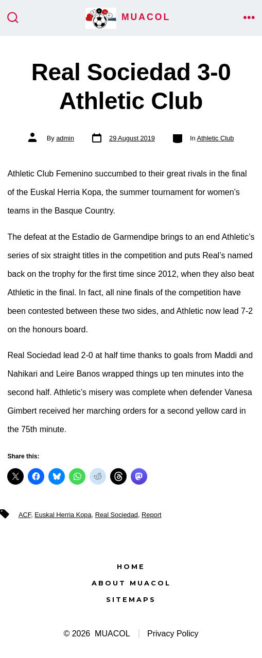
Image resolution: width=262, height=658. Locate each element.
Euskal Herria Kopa (62, 515)
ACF (25, 515)
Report (151, 515)
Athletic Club (215, 138)
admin (65, 138)
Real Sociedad (116, 515)
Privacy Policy (173, 633)
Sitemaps (131, 599)
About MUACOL (131, 583)
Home (131, 567)
